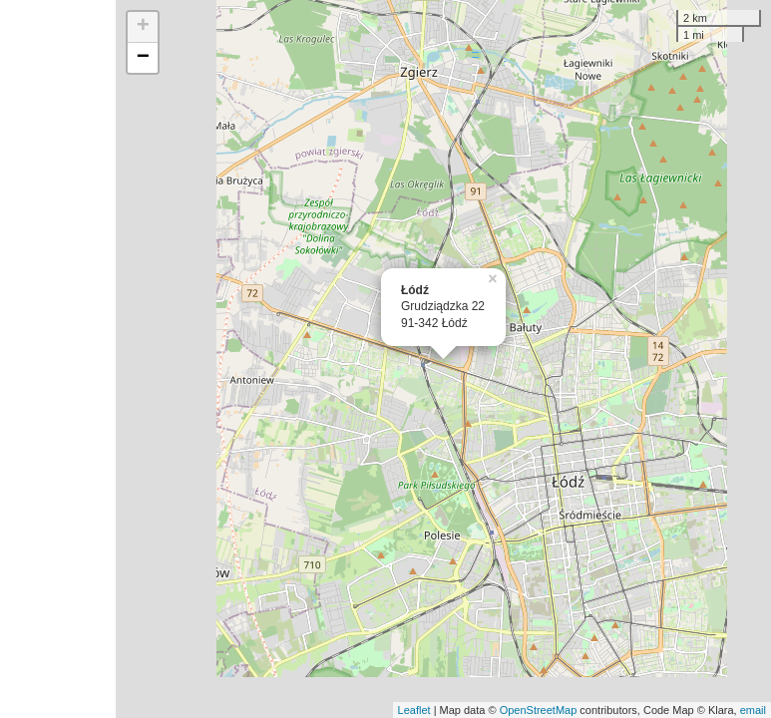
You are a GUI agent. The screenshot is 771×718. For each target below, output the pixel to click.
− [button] (143, 58)
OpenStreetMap (539, 710)
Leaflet (414, 710)
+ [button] (143, 27)
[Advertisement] (58, 359)
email (753, 710)
